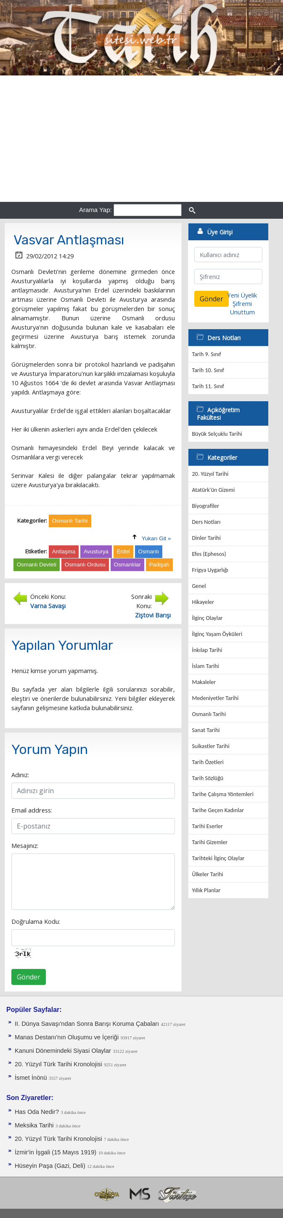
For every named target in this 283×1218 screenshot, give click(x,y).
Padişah (159, 564)
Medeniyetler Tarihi (215, 698)
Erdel (123, 551)
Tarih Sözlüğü (207, 778)
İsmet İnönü (31, 1077)
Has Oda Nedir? (37, 1111)
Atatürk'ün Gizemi (213, 490)
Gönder (28, 977)
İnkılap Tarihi (207, 650)
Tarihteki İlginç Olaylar (218, 858)
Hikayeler (203, 602)
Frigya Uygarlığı (210, 570)
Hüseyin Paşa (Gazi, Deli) (50, 1165)
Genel (199, 586)
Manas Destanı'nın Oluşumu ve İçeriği (67, 1037)
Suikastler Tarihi (210, 746)
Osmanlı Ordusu (85, 564)
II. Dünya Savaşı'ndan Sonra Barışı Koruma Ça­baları (87, 1023)
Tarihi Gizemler (209, 842)
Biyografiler (205, 506)
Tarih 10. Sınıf (208, 370)
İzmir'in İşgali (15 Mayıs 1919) (55, 1152)
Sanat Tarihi (206, 730)
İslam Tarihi (205, 666)
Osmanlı (148, 551)
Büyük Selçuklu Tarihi (217, 433)
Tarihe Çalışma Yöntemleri (223, 794)
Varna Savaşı (48, 605)
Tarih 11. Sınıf (208, 386)
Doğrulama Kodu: (35, 921)
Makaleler (204, 682)
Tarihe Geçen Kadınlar (218, 810)
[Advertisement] (141, 139)
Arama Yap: (95, 209)
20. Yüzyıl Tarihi (210, 474)
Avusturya (96, 551)
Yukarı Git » (156, 538)
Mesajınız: (24, 845)
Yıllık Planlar (206, 890)
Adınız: (20, 774)
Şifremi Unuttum (242, 307)
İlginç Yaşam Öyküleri (217, 634)
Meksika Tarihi (34, 1125)
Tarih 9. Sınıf (206, 354)
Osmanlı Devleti (36, 564)
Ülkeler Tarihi (207, 874)
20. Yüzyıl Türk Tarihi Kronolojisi (58, 1064)
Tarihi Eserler (207, 826)
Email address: (31, 810)
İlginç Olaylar (207, 618)
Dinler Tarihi (206, 538)
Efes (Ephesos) (209, 554)
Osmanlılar (127, 564)
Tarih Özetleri (207, 762)
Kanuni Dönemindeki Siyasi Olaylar (63, 1050)
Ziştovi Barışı (153, 615)
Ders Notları (206, 522)
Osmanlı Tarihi (209, 714)
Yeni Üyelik (242, 295)
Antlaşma (64, 551)
